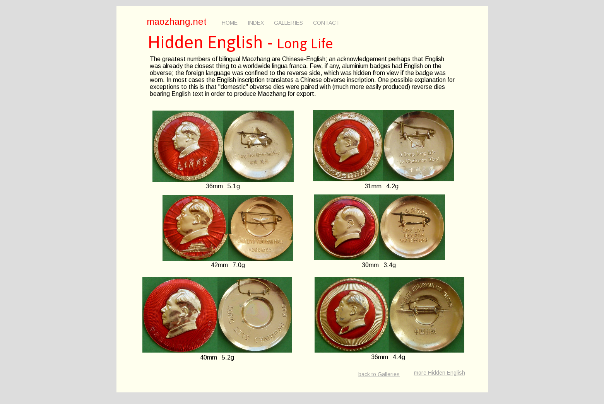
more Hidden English (439, 373)
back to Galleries (379, 374)
